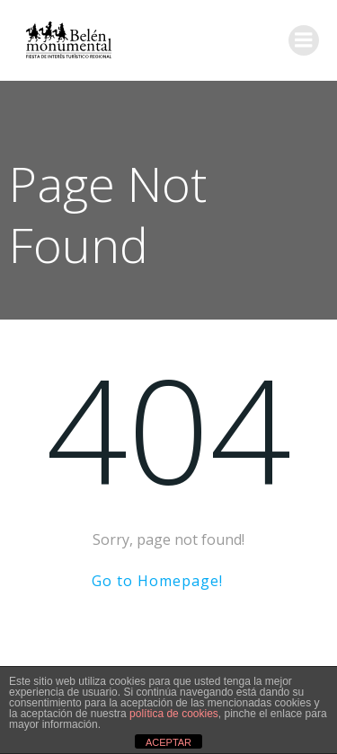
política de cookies (173, 713)
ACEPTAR (168, 742)
